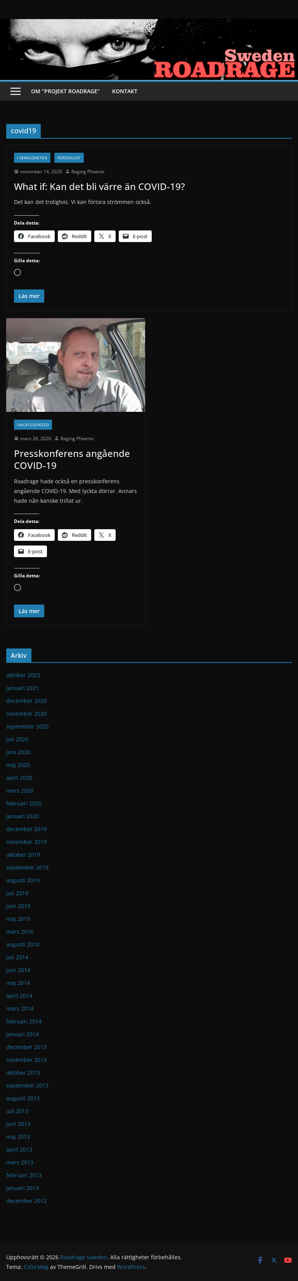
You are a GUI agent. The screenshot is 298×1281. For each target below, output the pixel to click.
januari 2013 (22, 1188)
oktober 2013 (23, 1072)
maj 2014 (18, 982)
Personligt (69, 157)
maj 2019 (18, 918)
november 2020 (26, 713)
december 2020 (26, 700)
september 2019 (27, 867)
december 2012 (26, 1200)
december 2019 (26, 829)
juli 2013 (17, 1111)
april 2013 (19, 1149)
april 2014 (19, 995)
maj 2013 (18, 1136)
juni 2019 (18, 906)
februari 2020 (24, 803)
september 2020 (27, 726)
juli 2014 (17, 957)
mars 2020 (19, 790)
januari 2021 (22, 688)
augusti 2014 (23, 944)
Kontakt (124, 91)
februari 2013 (24, 1175)
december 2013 (26, 1047)
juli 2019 (17, 893)
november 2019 (26, 841)
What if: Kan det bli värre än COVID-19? (99, 186)
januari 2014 (22, 1034)
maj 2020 (18, 765)
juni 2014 (18, 970)
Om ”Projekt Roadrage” (65, 91)
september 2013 (27, 1085)
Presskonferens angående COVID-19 (72, 459)
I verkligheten (32, 157)
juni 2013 (18, 1124)
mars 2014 (19, 1008)
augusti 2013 (23, 1098)
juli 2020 (17, 739)
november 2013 (26, 1059)
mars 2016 (19, 931)
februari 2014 (24, 1021)
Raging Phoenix (87, 171)
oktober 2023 (23, 675)
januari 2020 (22, 816)
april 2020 (19, 777)
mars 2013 (19, 1162)
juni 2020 (18, 752)
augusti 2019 (23, 880)
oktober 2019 (23, 854)
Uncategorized (33, 424)
